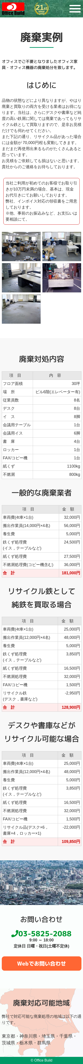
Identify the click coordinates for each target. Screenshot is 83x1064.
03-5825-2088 (41, 934)
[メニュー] (75, 8)
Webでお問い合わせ (41, 963)
